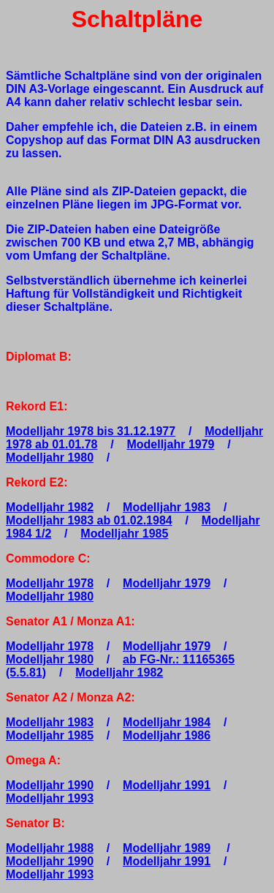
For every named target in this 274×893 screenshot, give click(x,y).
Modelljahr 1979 (170, 444)
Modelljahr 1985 (124, 533)
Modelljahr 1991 (166, 785)
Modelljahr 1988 (50, 848)
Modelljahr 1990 (50, 785)
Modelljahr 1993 (50, 798)
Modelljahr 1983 (166, 507)
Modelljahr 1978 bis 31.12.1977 (90, 431)
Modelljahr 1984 (166, 722)
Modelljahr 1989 (166, 848)
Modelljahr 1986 (166, 735)
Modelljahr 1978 (50, 583)
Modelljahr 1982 (50, 507)
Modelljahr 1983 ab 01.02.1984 (89, 520)
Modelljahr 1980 (50, 457)
